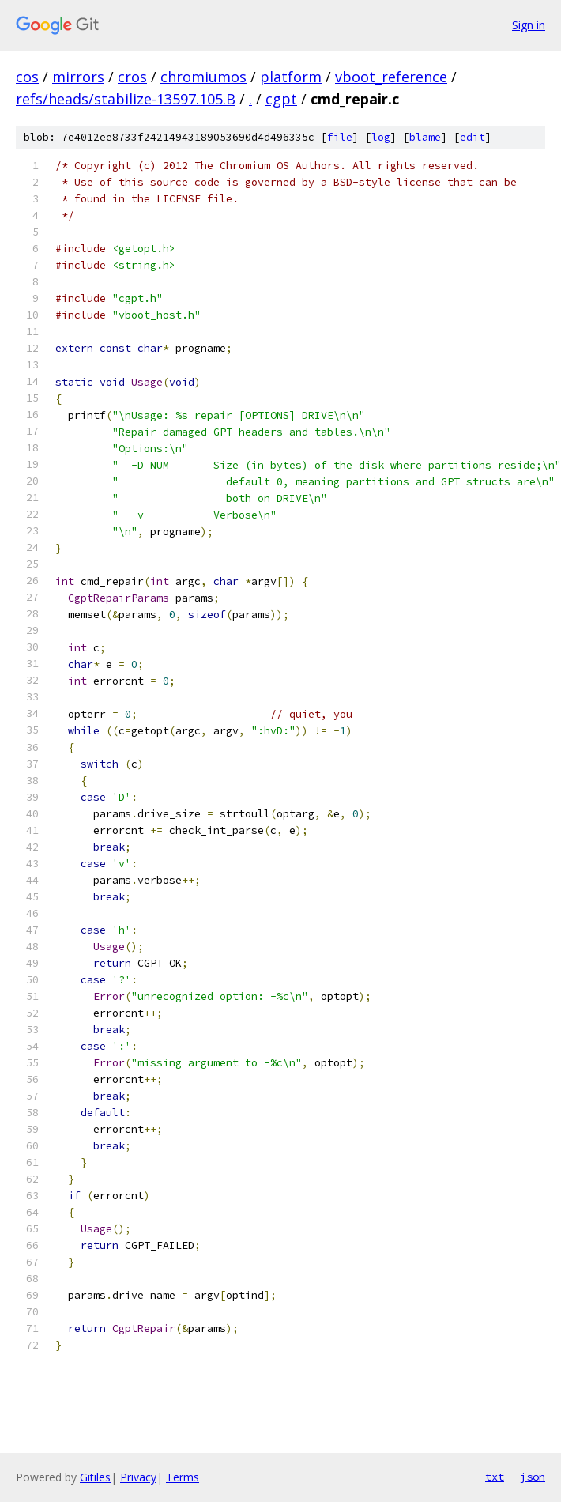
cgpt (281, 98)
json (532, 1477)
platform (291, 76)
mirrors (78, 76)
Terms (182, 1477)
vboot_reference (391, 76)
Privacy (138, 1477)
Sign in (528, 24)
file (339, 137)
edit (472, 137)
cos (27, 76)
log (380, 137)
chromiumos (203, 76)
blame (425, 137)
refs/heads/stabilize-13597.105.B (125, 98)
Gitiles (95, 1477)
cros (132, 76)
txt (494, 1477)
